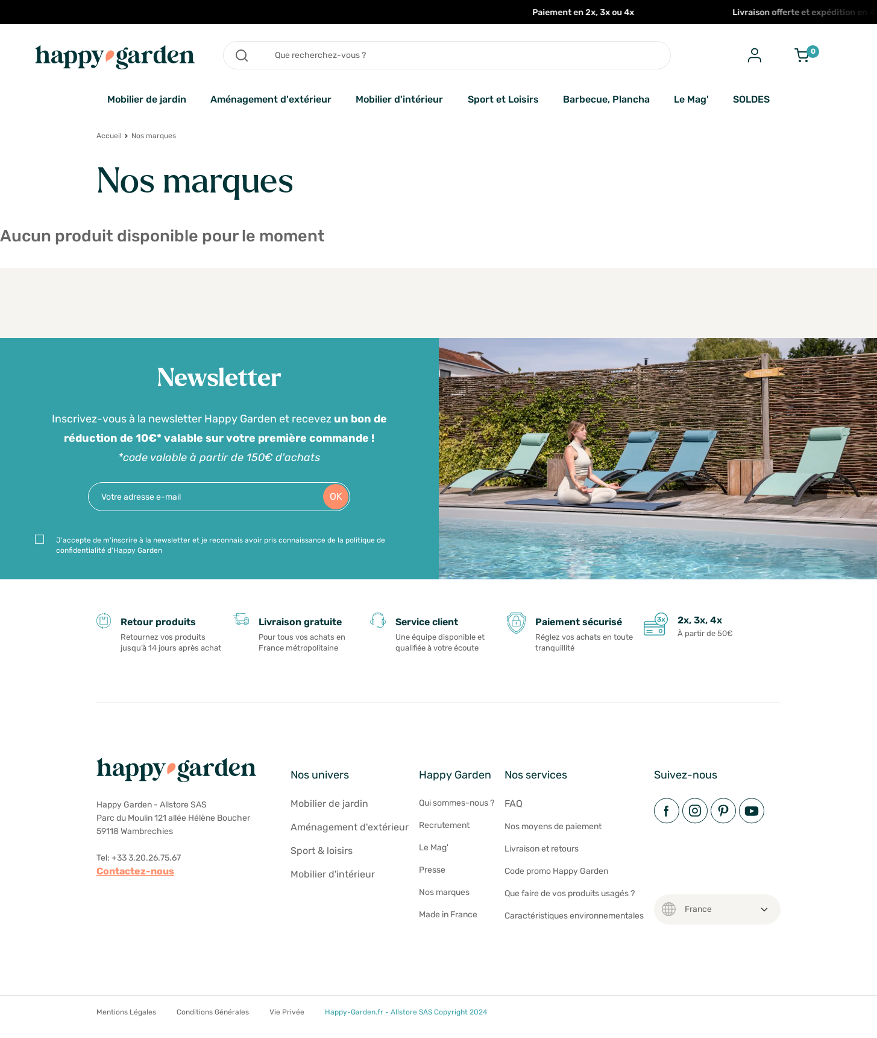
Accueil (109, 136)
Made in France (448, 914)
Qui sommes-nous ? (456, 803)
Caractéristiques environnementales (574, 916)
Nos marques (444, 892)
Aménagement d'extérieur (271, 99)
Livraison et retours (542, 849)
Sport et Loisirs (503, 99)
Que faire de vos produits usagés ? (570, 893)
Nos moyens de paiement (553, 826)
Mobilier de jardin (146, 99)
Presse (432, 870)
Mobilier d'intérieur (399, 99)
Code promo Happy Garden (556, 871)
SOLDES (751, 99)
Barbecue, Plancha (606, 99)
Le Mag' (691, 99)
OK (336, 496)
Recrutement (444, 825)
